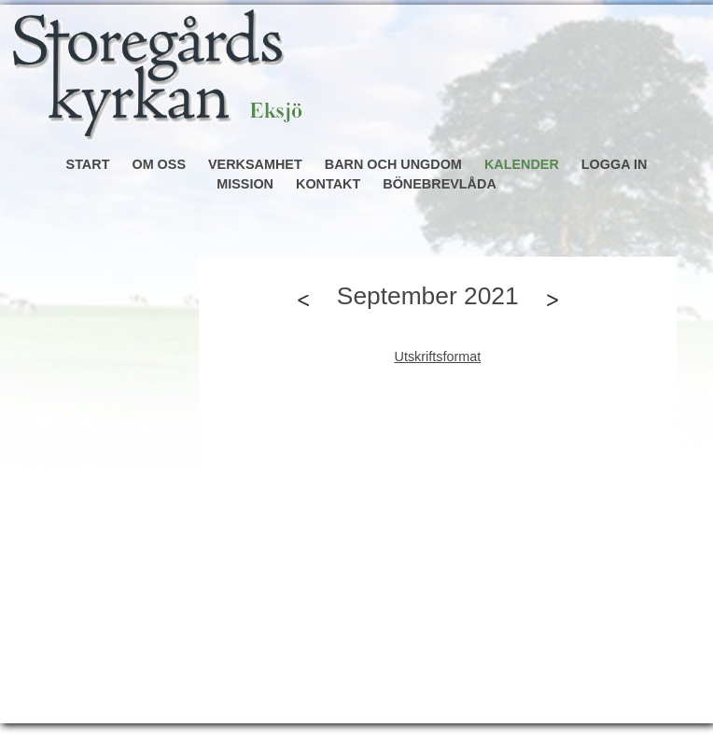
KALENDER (521, 164)
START (88, 164)
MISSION (245, 183)
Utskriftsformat (438, 356)
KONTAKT (328, 183)
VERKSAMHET (255, 164)
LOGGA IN (614, 164)
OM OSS (159, 164)
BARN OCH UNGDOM (393, 164)
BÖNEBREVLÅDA (439, 183)
